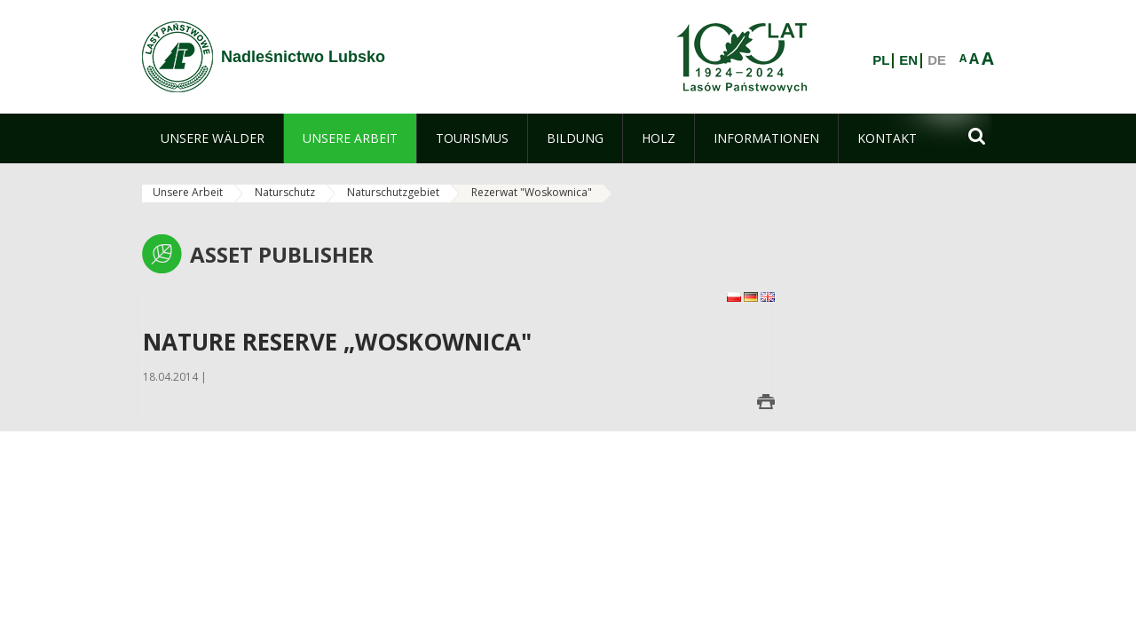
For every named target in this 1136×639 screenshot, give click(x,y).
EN (908, 60)
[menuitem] (212, 138)
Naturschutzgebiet (393, 192)
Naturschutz (285, 192)
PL (880, 60)
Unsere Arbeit (188, 192)
